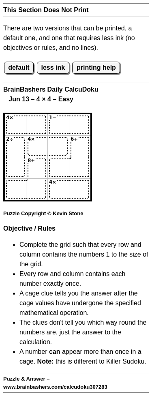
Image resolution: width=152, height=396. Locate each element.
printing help (96, 67)
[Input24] (79, 146)
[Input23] (58, 146)
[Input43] (58, 189)
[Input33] (58, 167)
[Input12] (36, 124)
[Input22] (36, 146)
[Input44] (79, 189)
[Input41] (15, 189)
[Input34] (79, 167)
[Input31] (15, 167)
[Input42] (36, 189)
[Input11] (15, 124)
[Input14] (79, 124)
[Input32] (36, 167)
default (18, 67)
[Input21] (15, 146)
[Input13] (58, 124)
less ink (53, 67)
